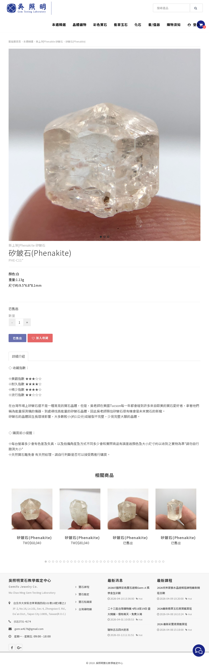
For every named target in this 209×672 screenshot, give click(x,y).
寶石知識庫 (85, 602)
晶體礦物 (80, 24)
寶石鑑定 (84, 594)
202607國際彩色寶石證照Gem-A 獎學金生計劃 (128, 590)
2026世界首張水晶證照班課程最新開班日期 (178, 590)
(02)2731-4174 (22, 621)
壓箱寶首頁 (15, 41)
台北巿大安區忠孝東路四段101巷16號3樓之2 (39, 603)
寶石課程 (84, 587)
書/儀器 (154, 24)
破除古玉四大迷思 (118, 630)
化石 (138, 24)
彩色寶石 (100, 24)
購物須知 (174, 24)
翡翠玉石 (121, 24)
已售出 (17, 338)
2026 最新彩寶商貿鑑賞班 (172, 624)
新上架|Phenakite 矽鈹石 (49, 41)
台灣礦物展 (85, 609)
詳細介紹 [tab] (18, 356)
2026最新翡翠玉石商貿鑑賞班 (174, 608)
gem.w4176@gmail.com (28, 629)
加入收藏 (40, 338)
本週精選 (59, 24)
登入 (194, 24)
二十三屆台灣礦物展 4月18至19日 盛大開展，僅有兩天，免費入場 (129, 611)
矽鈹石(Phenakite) (76, 41)
